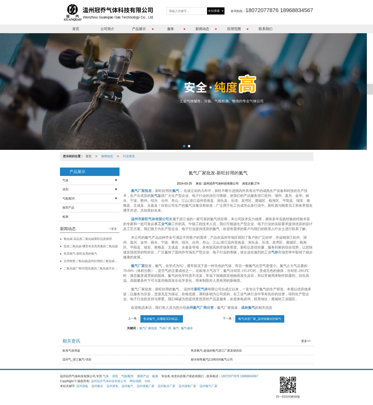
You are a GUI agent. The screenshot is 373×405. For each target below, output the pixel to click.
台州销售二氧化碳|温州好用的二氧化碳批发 (92, 261)
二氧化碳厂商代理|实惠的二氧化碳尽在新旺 (92, 268)
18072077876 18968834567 (239, 376)
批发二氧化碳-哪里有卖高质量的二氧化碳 (91, 246)
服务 (170, 29)
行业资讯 (129, 156)
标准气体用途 (71, 350)
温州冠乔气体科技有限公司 (108, 381)
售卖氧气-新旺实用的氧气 (80, 253)
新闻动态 (202, 29)
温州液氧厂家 (187, 386)
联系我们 (265, 29)
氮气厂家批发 (148, 328)
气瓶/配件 (68, 198)
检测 (65, 216)
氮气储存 (187, 328)
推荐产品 (68, 207)
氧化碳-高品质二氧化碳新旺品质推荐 (88, 239)
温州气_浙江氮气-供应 (77, 359)
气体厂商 (165, 328)
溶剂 (65, 189)
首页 (75, 29)
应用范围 (234, 29)
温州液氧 (112, 386)
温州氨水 (97, 386)
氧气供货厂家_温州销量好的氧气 (259, 319)
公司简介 (107, 29)
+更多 (113, 229)
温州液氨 (82, 386)
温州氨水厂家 (166, 386)
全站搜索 (214, 11)
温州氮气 (127, 386)
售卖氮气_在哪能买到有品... (161, 319)
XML (148, 381)
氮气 (176, 328)
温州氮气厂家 (208, 386)
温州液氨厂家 (145, 386)
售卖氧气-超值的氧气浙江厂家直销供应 (216, 350)
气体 (65, 180)
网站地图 (135, 381)
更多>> (306, 341)
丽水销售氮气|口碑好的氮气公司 (212, 359)
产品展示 (139, 29)
